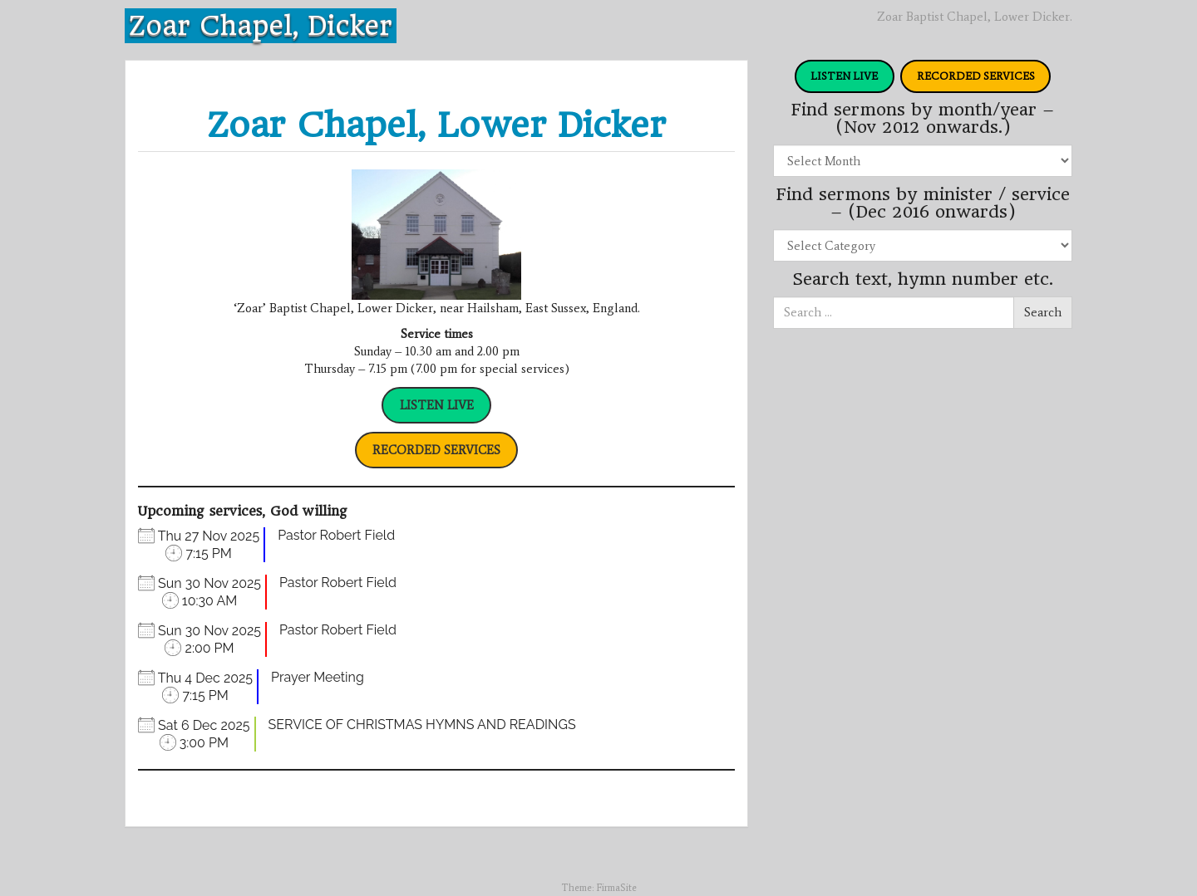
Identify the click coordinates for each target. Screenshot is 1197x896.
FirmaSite (616, 888)
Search (1043, 312)
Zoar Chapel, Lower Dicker (436, 125)
